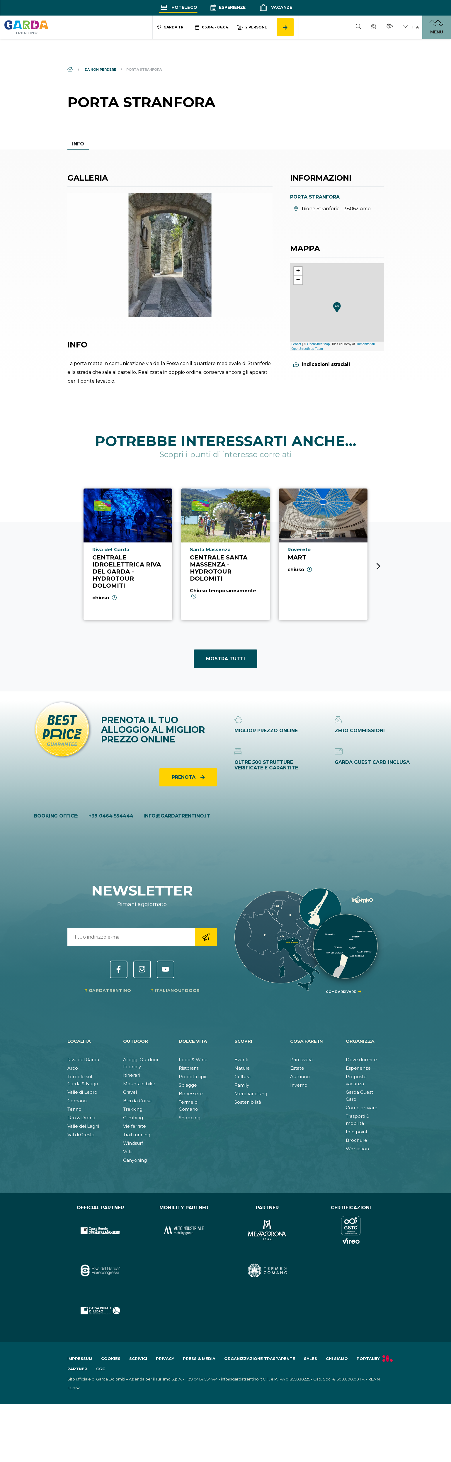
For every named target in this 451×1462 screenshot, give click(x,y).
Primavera (301, 1059)
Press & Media (199, 1358)
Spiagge (188, 1085)
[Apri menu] (436, 27)
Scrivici (138, 1358)
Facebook (118, 969)
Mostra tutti (225, 659)
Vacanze (275, 7)
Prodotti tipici (193, 1076)
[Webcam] (374, 27)
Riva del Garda (83, 1059)
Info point (356, 1131)
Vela (127, 1151)
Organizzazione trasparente (259, 1358)
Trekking (132, 1109)
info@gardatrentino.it (177, 816)
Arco (72, 1068)
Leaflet (296, 344)
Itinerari (131, 1075)
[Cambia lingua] (410, 27)
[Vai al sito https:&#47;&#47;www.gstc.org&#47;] (351, 1230)
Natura (242, 1068)
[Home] (70, 69)
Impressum (79, 1358)
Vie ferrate (134, 1126)
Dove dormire (361, 1059)
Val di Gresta (80, 1134)
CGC (100, 1368)
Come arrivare (361, 1107)
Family (241, 1085)
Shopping (189, 1117)
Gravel (130, 1092)
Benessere (191, 1093)
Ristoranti (189, 1068)
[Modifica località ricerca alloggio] (173, 27)
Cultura (242, 1076)
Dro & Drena (81, 1117)
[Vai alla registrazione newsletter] (206, 937)
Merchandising (250, 1093)
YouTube (165, 969)
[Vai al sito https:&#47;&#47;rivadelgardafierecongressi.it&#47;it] (100, 1271)
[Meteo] (389, 27)
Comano (77, 1100)
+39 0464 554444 (111, 816)
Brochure (356, 1140)
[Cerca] (358, 27)
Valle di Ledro (82, 1092)
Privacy (165, 1358)
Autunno (300, 1076)
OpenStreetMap (318, 344)
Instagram (142, 969)
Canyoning (135, 1160)
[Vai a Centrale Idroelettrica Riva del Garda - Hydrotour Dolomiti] (128, 554)
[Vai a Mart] (323, 554)
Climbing (133, 1117)
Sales (310, 1358)
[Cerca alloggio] (285, 27)
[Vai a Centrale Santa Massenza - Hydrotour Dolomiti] (225, 554)
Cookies (110, 1358)
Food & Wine (193, 1059)
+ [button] (298, 271)
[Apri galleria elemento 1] (170, 255)
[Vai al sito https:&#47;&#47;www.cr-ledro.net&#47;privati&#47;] (100, 1310)
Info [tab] (78, 144)
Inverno (298, 1085)
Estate (297, 1068)
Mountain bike (139, 1083)
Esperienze (228, 7)
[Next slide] (378, 566)
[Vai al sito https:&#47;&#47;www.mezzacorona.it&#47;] (267, 1230)
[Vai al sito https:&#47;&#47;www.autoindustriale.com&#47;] (184, 1230)
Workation (357, 1148)
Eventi (241, 1059)
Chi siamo (337, 1358)
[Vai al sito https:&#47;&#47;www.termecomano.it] (267, 1271)
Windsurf (133, 1143)
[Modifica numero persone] (252, 27)
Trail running (136, 1134)
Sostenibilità (247, 1102)
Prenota (184, 777)
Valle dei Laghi (83, 1126)
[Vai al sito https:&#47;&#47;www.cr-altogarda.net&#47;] (100, 1230)
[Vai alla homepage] (26, 27)
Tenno (74, 1109)
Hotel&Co (178, 7)
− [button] (298, 280)
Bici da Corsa (137, 1100)
